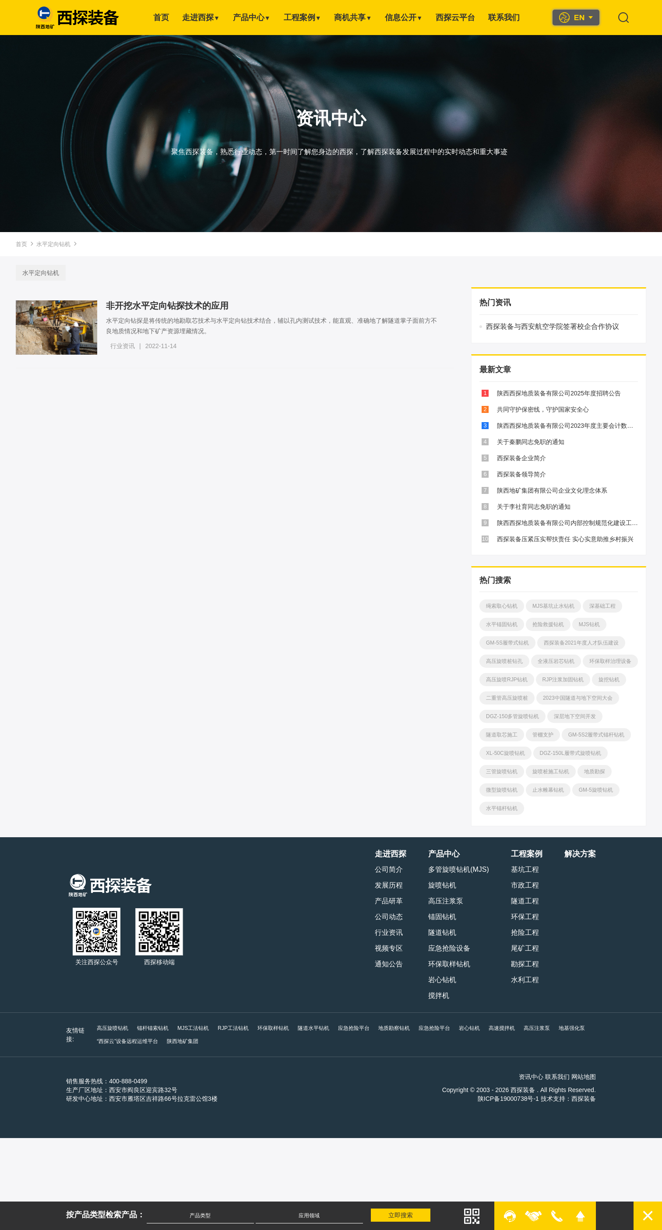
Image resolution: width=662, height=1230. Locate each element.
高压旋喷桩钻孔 (504, 661)
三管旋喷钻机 (577, 771)
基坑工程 (525, 869)
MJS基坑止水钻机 (553, 606)
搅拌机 (439, 995)
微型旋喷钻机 (589, 790)
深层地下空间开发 (507, 735)
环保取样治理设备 (507, 680)
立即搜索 (401, 1215)
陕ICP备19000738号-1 (508, 1098)
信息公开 (404, 17)
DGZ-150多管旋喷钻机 (596, 716)
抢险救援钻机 (547, 624)
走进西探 (201, 17)
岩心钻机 (443, 979)
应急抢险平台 (353, 1028)
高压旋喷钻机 (112, 1028)
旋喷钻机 (443, 885)
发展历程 (389, 885)
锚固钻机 (443, 916)
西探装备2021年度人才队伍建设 (580, 643)
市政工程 (525, 885)
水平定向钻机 (53, 244)
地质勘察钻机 (393, 1028)
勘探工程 (525, 964)
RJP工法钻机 (233, 1028)
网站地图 (584, 1076)
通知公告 (389, 964)
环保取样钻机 (450, 964)
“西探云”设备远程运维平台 (127, 1041)
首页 (161, 17)
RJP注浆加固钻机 (507, 698)
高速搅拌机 (501, 1028)
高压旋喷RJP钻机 (563, 680)
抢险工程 (525, 932)
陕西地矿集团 (182, 1041)
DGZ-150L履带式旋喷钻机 (516, 771)
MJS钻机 (588, 624)
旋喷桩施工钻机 (504, 790)
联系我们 (504, 17)
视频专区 (389, 948)
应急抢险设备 (450, 948)
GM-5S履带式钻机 (507, 643)
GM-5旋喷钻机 (549, 808)
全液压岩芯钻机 (555, 661)
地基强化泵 (571, 1028)
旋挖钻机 (552, 698)
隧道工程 (525, 901)
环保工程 (525, 916)
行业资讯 (123, 345)
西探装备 (584, 1098)
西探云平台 (455, 17)
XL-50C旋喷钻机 (576, 753)
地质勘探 (547, 790)
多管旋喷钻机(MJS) (459, 869)
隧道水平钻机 (313, 1028)
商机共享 (353, 17)
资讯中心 (531, 1076)
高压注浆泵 (446, 901)
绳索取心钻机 (502, 606)
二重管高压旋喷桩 (599, 698)
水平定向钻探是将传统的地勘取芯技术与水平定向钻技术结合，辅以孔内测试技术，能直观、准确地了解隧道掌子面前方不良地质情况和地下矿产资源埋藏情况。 (271, 326)
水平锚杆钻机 (597, 808)
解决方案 (580, 853)
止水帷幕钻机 (502, 808)
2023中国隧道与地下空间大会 (521, 716)
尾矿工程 (525, 948)
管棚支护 (599, 735)
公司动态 (389, 916)
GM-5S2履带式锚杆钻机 (514, 753)
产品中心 (252, 17)
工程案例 (302, 17)
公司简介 (389, 869)
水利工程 (525, 979)
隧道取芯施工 (558, 735)
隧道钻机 (443, 932)
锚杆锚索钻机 (153, 1028)
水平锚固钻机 (502, 624)
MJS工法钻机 (193, 1028)
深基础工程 (602, 606)
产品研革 (389, 901)
